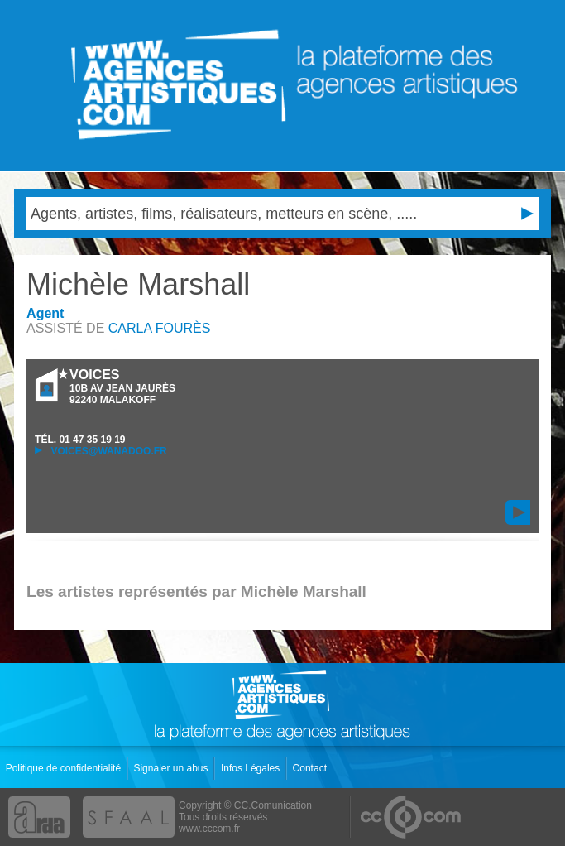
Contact (311, 768)
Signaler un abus (171, 768)
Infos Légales (252, 768)
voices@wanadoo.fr (101, 451)
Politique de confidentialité (65, 768)
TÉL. (80, 439)
